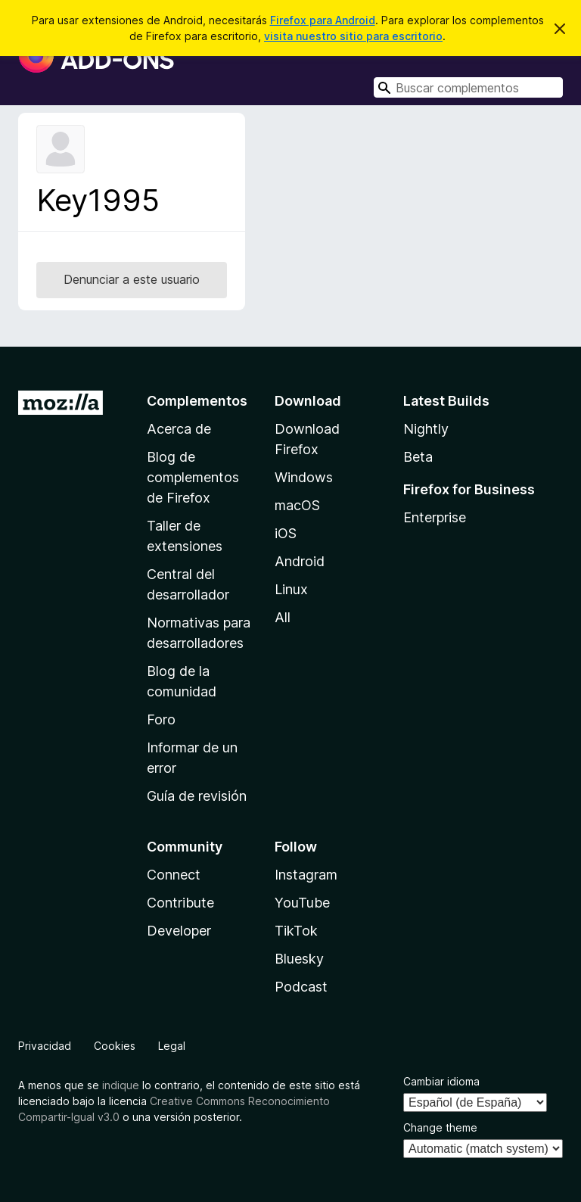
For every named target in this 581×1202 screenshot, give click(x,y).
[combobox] (468, 87)
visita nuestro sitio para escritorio (353, 36)
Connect (173, 875)
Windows (304, 477)
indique (120, 1085)
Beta (418, 457)
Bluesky (299, 959)
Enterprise (434, 517)
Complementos (197, 401)
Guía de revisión (197, 796)
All (282, 617)
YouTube (302, 903)
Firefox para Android (322, 20)
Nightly (426, 429)
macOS (297, 505)
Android (300, 561)
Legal (171, 1045)
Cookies (114, 1045)
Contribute (180, 903)
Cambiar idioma (441, 1081)
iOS (286, 533)
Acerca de (179, 429)
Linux (291, 589)
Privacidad (44, 1045)
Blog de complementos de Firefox (193, 477)
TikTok (296, 931)
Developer (179, 931)
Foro (161, 719)
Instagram (306, 875)
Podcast (301, 987)
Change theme (440, 1127)
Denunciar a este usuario (132, 279)
